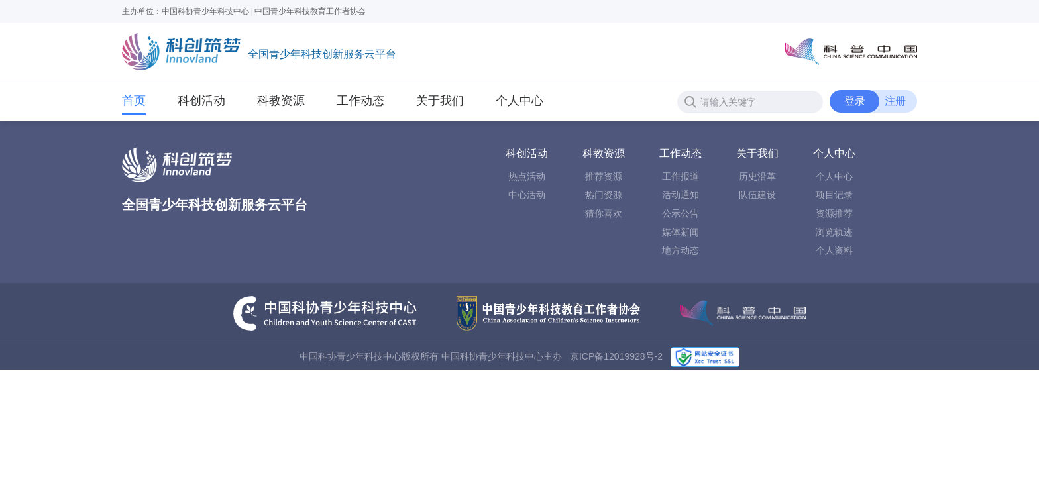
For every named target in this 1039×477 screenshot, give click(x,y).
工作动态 (360, 104)
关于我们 (440, 100)
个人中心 (519, 100)
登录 (854, 101)
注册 (895, 101)
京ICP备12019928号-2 (616, 356)
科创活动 (201, 100)
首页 (134, 100)
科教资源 (281, 100)
